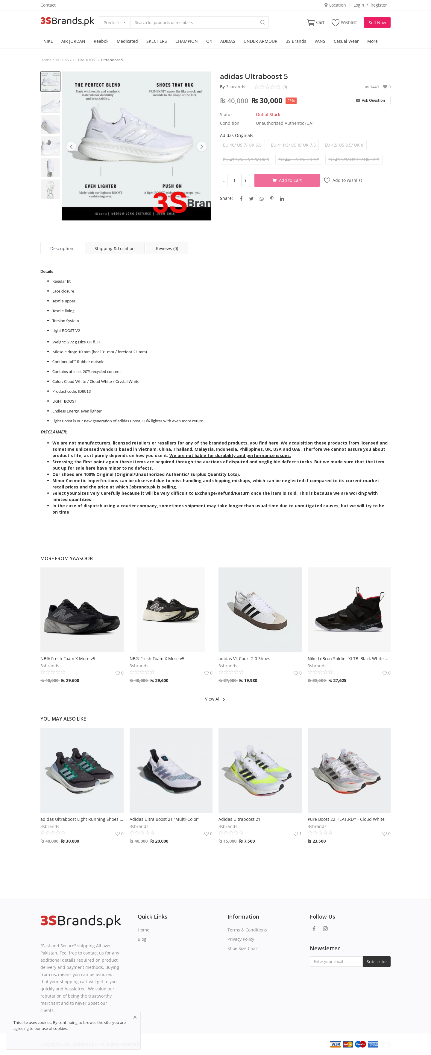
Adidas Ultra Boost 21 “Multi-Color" (165, 819)
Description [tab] (61, 248)
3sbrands (235, 86)
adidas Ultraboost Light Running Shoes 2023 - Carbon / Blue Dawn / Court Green (82, 819)
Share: (226, 198)
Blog (142, 939)
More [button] (372, 41)
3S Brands (296, 41)
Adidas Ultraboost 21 (239, 819)
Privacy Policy (240, 939)
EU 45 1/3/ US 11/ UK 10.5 (353, 159)
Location (335, 5)
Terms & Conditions (247, 930)
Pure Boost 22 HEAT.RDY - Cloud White (346, 819)
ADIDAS (227, 41)
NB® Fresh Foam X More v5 (67, 658)
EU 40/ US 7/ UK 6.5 (242, 145)
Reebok (101, 41)
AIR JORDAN (73, 41)
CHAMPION (186, 41)
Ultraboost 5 (112, 60)
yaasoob (81, 558)
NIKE (48, 41)
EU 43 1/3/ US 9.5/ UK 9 (246, 159)
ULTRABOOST (85, 60)
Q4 (209, 41)
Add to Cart (287, 180)
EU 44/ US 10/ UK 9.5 (298, 159)
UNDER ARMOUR (260, 41)
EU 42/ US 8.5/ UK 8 (344, 145)
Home (45, 60)
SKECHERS (156, 41)
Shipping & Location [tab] (115, 248)
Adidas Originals (236, 135)
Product (111, 22)
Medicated (127, 41)
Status (226, 114)
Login (358, 5)
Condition (229, 123)
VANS (320, 41)
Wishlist (344, 23)
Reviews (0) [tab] (167, 248)
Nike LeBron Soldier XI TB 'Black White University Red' (349, 658)
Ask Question (370, 100)
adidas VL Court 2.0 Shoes (244, 658)
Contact (48, 5)
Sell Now (377, 22)
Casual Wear (346, 41)
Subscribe (377, 961)
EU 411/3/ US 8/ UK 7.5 (293, 145)
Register (379, 5)
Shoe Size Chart (243, 948)
